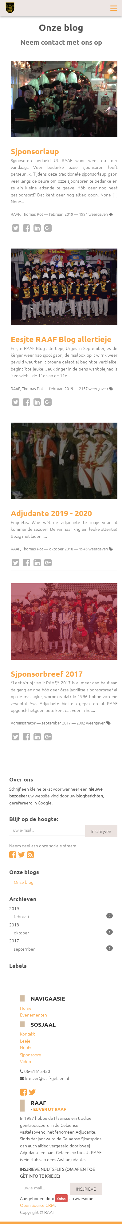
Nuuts (25, 1047)
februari (63, 916)
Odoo (61, 1198)
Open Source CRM (37, 1205)
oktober (63, 932)
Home (26, 1008)
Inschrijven (101, 831)
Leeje (25, 1041)
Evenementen (33, 1015)
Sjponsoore (30, 1054)
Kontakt (27, 1034)
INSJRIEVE (86, 1189)
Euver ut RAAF (49, 1109)
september (63, 948)
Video (25, 1061)
